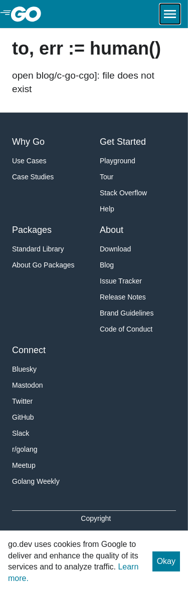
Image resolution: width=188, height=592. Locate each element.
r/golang (25, 449)
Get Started (123, 142)
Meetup (24, 465)
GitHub (23, 417)
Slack (20, 433)
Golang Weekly (36, 481)
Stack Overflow (123, 193)
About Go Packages (43, 265)
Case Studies (33, 177)
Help (107, 209)
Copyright (96, 518)
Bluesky (24, 369)
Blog (107, 265)
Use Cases (29, 161)
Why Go (28, 142)
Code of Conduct (126, 329)
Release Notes (123, 297)
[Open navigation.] (170, 14)
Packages (32, 230)
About (111, 230)
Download (115, 249)
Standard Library (38, 249)
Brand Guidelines (126, 313)
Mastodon (27, 385)
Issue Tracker (121, 281)
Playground (117, 161)
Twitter (22, 401)
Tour (106, 177)
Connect (29, 350)
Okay (166, 561)
